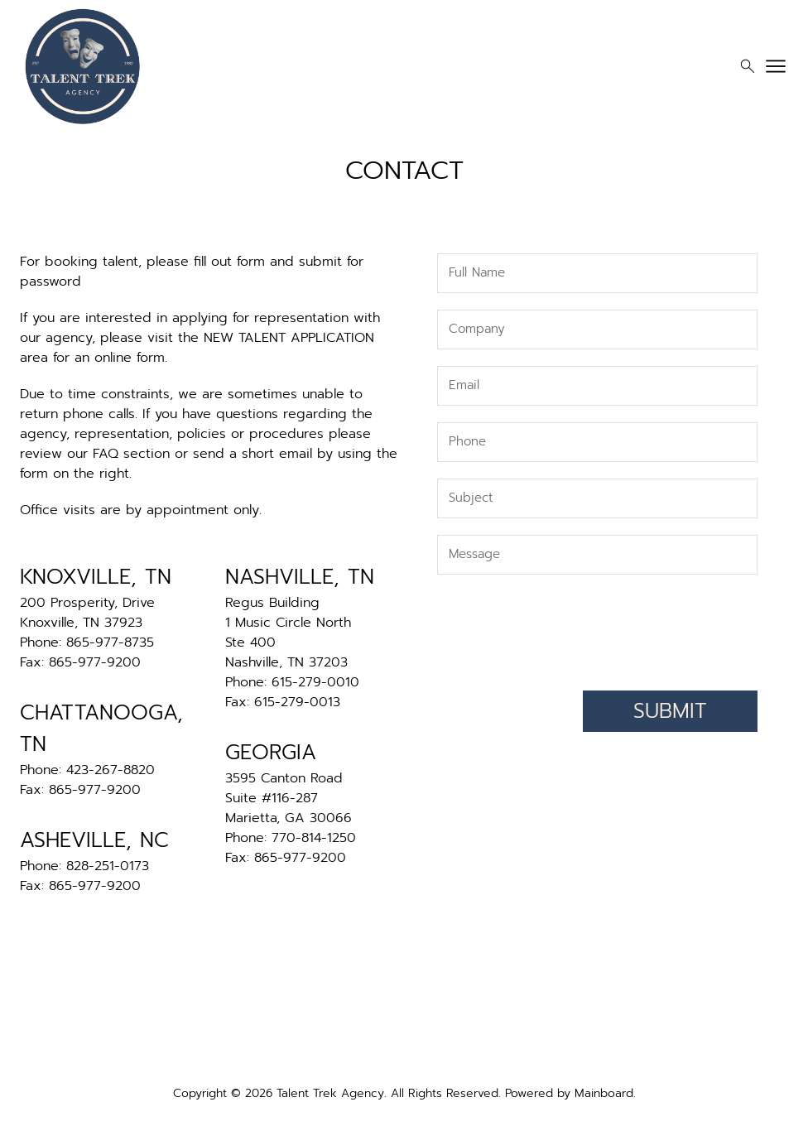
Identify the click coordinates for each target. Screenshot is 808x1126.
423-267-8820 (110, 770)
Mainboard (604, 1093)
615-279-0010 (315, 682)
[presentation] (632, 628)
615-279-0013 (297, 702)
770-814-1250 (314, 838)
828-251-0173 (107, 866)
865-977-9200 (95, 662)
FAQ (105, 454)
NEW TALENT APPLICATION (289, 338)
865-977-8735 (110, 642)
